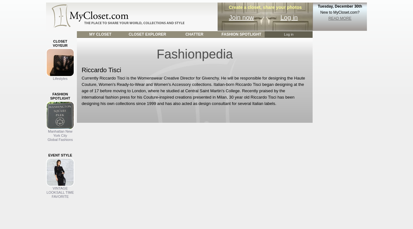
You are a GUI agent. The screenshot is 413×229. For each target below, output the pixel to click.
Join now (241, 17)
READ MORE (340, 18)
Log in (289, 17)
